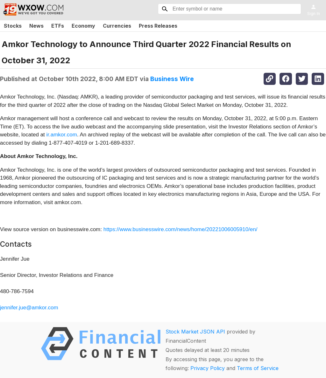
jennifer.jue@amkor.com (29, 308)
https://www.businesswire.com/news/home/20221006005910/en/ (180, 229)
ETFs (57, 26)
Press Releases (158, 26)
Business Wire (172, 79)
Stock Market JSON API (195, 331)
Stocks (13, 26)
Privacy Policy (207, 368)
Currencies (117, 26)
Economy (83, 26)
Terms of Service (258, 368)
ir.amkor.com (61, 135)
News (36, 26)
